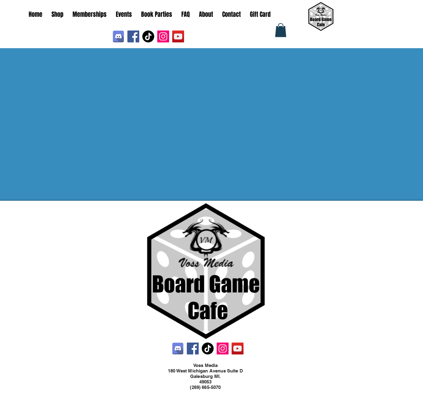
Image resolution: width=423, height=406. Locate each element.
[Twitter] (208, 393)
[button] (280, 30)
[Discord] (118, 36)
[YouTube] (178, 36)
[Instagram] (163, 36)
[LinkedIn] (218, 393)
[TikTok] (148, 36)
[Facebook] (133, 36)
